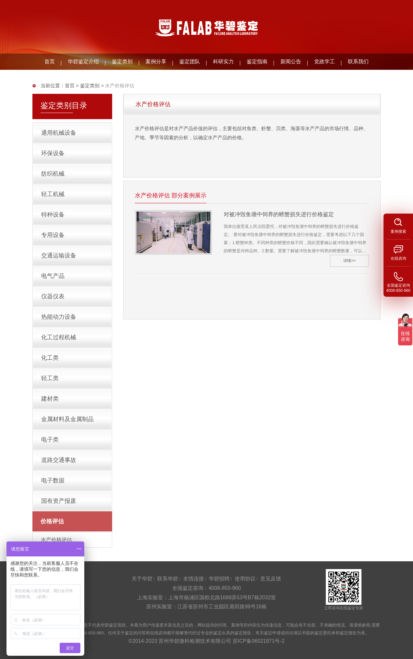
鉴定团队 (189, 61)
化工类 (50, 357)
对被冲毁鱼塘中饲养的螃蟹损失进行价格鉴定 (279, 214)
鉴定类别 (122, 61)
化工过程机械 (58, 337)
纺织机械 (53, 173)
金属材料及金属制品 (67, 419)
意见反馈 (270, 578)
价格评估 (52, 521)
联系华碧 (167, 578)
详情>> (349, 260)
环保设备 (53, 153)
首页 (49, 61)
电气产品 (53, 276)
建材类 (50, 398)
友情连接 (193, 578)
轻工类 (50, 378)
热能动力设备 (58, 317)
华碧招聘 (219, 578)
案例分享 (156, 61)
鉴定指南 (257, 61)
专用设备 (53, 235)
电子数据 (53, 480)
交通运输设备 (58, 255)
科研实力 (223, 61)
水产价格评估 (56, 539)
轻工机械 (53, 194)
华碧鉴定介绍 (83, 61)
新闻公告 (290, 61)
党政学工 (324, 61)
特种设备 (53, 214)
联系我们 (358, 61)
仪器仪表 (53, 296)
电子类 (50, 439)
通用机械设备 (58, 133)
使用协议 (245, 578)
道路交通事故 (58, 460)
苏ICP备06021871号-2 (259, 641)
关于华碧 (142, 578)
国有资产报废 (58, 501)
